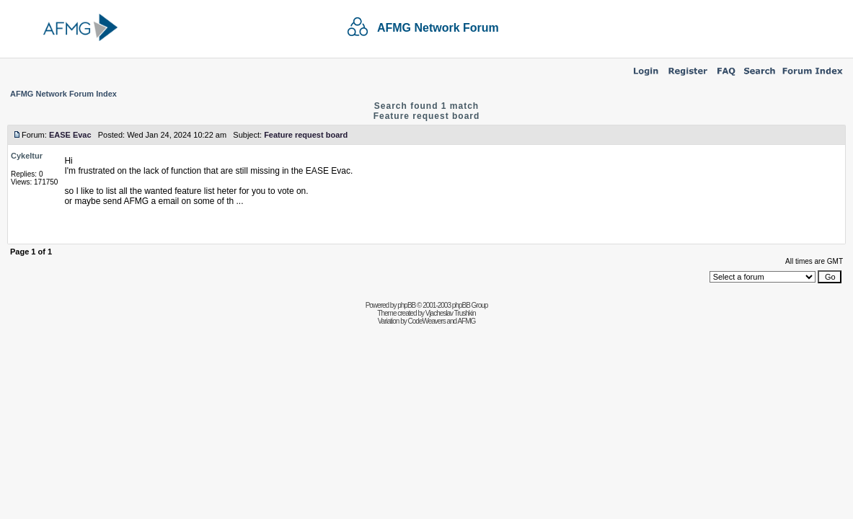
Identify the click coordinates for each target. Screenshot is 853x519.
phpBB (406, 305)
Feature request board (427, 116)
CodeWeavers (427, 321)
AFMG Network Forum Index (63, 93)
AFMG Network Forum (438, 28)
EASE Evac (70, 134)
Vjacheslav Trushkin (450, 313)
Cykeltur (27, 155)
